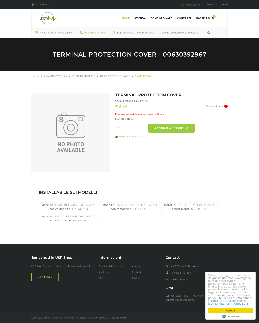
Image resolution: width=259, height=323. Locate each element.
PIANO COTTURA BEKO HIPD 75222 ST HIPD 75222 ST (130, 207)
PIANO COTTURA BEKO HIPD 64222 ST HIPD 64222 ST (69, 207)
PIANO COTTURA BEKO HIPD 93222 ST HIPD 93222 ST (191, 207)
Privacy (136, 277)
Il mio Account (192, 4)
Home (126, 18)
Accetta (230, 310)
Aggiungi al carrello (171, 128)
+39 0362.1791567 (95, 32)
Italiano (39, 4)
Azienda (140, 18)
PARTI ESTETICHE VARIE (115, 76)
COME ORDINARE (161, 18)
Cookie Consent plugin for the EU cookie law (230, 316)
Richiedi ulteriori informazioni (228, 303)
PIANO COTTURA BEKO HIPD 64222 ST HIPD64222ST (69, 218)
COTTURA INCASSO (83, 76)
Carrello (205, 18)
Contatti (223, 4)
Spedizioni (103, 272)
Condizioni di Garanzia (110, 266)
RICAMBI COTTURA (55, 76)
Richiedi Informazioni (129, 136)
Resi (100, 277)
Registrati (212, 4)
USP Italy (45, 276)
